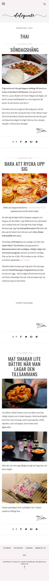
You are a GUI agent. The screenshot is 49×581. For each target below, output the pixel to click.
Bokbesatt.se (40, 548)
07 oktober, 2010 (24, 353)
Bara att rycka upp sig (25, 166)
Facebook (7, 548)
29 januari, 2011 (25, 158)
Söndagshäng (24, 49)
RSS (24, 555)
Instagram (18, 548)
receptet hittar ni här (37, 207)
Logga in (24, 564)
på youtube (25, 260)
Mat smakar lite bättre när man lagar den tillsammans (24, 366)
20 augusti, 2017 (24, 44)
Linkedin (29, 548)
